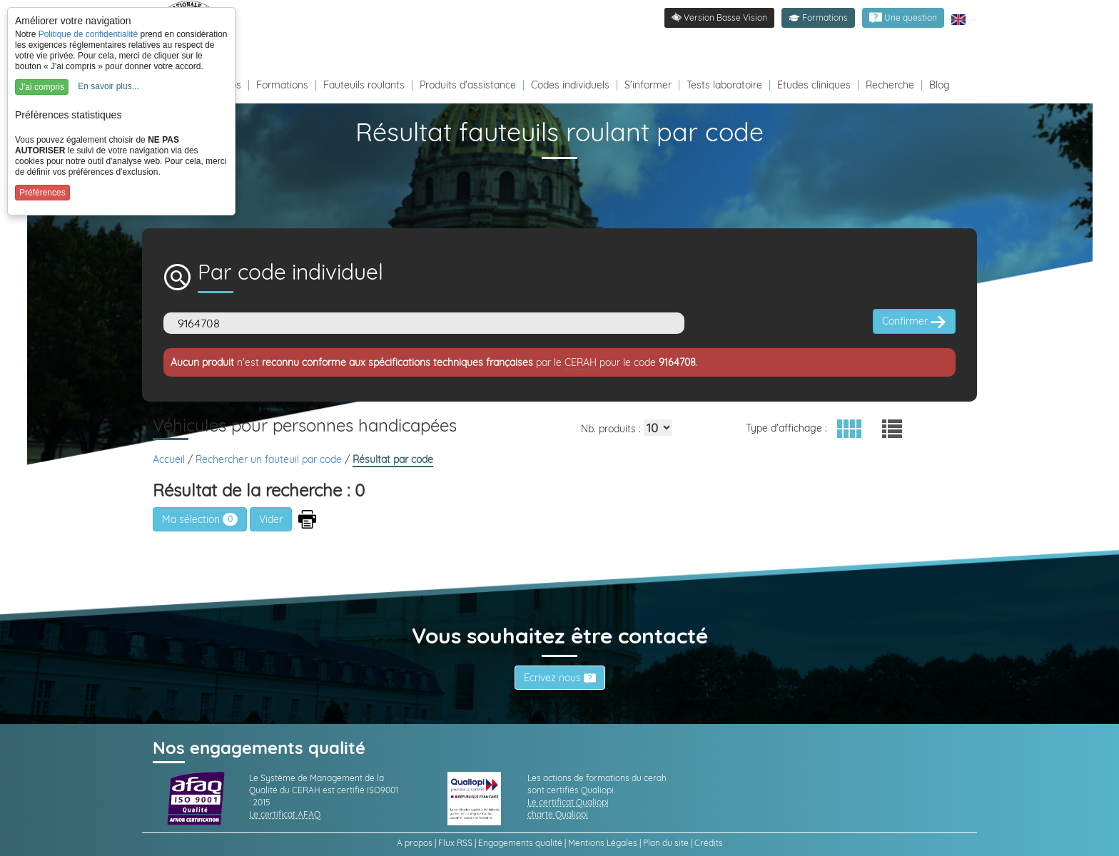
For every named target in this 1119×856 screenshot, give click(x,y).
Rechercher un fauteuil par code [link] (270, 459)
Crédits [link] (708, 842)
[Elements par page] (658, 427)
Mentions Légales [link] (602, 842)
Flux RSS (455, 842)
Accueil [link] (170, 459)
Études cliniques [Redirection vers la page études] (814, 84)
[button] (818, 18)
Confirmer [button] (914, 322)
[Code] (423, 323)
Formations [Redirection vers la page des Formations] (282, 84)
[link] (903, 18)
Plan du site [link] (666, 842)
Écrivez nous (560, 677)
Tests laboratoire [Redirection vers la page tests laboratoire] (724, 84)
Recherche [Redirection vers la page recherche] (890, 84)
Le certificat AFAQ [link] (284, 814)
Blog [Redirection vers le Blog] (939, 84)
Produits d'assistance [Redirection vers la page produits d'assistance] (468, 84)
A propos (414, 842)
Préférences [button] (42, 193)
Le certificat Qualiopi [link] (568, 802)
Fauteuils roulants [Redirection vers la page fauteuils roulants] (364, 84)
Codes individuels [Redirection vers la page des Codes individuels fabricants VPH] (570, 84)
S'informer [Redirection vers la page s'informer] (648, 84)
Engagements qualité (520, 842)
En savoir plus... (108, 86)
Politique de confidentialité (88, 34)
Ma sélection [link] (200, 519)
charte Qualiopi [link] (557, 814)
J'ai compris (41, 87)
